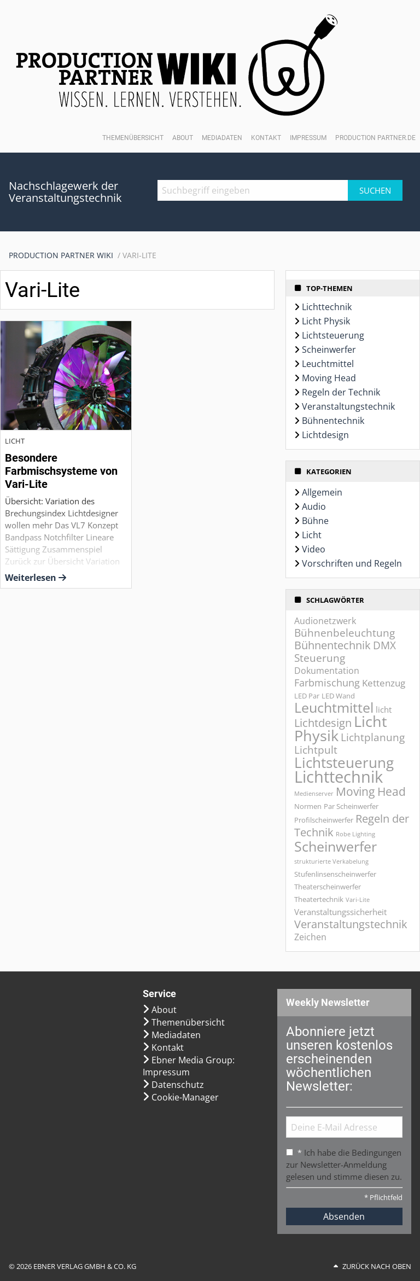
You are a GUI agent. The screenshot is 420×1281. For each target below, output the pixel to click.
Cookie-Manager (185, 1097)
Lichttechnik (327, 307)
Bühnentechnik (333, 421)
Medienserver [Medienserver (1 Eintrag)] (314, 793)
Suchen (375, 190)
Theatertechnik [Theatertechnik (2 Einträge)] (318, 899)
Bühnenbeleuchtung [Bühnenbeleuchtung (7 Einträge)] (344, 633)
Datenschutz (177, 1085)
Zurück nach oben (376, 1266)
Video (313, 549)
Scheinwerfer (329, 349)
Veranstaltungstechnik (348, 406)
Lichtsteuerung (333, 335)
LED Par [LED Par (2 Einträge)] (306, 696)
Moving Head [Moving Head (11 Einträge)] (371, 791)
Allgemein (322, 492)
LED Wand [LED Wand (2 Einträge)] (338, 696)
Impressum (308, 138)
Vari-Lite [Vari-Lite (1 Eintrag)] (358, 900)
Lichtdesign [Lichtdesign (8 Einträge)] (323, 722)
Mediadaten (222, 138)
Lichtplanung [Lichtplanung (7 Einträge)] (373, 737)
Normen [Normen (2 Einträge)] (308, 806)
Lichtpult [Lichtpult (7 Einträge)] (315, 750)
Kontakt (266, 138)
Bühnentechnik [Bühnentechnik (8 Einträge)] (332, 645)
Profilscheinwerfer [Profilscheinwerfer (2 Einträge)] (323, 820)
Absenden (344, 1216)
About (182, 138)
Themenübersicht (133, 138)
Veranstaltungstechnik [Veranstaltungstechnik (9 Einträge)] (350, 923)
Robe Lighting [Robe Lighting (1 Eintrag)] (355, 834)
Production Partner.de (375, 138)
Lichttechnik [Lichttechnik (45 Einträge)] (338, 777)
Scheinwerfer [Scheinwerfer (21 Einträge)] (335, 846)
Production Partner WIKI (61, 255)
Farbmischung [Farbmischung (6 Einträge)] (327, 682)
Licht (312, 535)
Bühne (315, 521)
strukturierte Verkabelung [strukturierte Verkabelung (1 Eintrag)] (331, 861)
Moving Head (329, 378)
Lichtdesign (325, 435)
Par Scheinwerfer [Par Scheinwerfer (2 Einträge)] (351, 806)
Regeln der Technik (341, 392)
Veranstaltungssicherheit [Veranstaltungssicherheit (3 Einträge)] (340, 911)
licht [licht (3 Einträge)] (384, 709)
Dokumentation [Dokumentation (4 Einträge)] (326, 671)
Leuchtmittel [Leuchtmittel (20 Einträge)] (334, 707)
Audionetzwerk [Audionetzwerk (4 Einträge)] (325, 621)
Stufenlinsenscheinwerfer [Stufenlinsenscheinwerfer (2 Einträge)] (335, 874)
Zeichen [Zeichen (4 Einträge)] (310, 937)
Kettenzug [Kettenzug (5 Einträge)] (383, 683)
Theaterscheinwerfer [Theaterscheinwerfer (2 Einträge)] (327, 887)
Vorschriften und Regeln (352, 563)
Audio (314, 506)
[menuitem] (65, 255)
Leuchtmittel (328, 364)
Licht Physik (326, 321)
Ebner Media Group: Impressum (189, 1066)
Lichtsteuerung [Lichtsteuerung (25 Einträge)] (344, 762)
